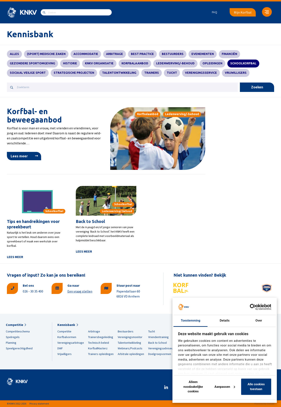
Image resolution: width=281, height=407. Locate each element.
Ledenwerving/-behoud (175, 63)
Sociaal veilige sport (28, 72)
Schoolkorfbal (243, 63)
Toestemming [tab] (190, 320)
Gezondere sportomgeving (32, 63)
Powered (259, 403)
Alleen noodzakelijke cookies (193, 386)
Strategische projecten (74, 72)
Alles (14, 54)
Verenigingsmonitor (130, 337)
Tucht (172, 72)
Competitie (14, 325)
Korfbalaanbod (135, 63)
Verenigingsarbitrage (70, 343)
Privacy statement (39, 403)
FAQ (214, 12)
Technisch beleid (98, 343)
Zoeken (257, 87)
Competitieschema (18, 331)
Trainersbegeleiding (100, 337)
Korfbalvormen (66, 337)
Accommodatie (85, 54)
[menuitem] (215, 12)
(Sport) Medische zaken (46, 54)
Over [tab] (259, 320)
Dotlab (270, 403)
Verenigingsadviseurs (161, 348)
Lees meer (19, 156)
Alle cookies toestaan (256, 386)
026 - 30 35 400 (33, 291)
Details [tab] (224, 320)
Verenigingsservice (201, 72)
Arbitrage (114, 54)
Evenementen (202, 54)
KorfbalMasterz (98, 348)
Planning (11, 343)
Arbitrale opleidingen (131, 354)
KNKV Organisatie (99, 63)
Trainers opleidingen (101, 354)
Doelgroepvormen (159, 354)
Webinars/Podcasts (130, 348)
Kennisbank (66, 325)
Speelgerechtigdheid (19, 348)
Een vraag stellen (79, 291)
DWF (60, 348)
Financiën (229, 54)
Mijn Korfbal (243, 12)
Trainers (151, 72)
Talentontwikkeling (119, 72)
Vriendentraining (158, 337)
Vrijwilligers (236, 72)
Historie (70, 63)
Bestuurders (173, 54)
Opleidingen (212, 63)
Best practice (142, 54)
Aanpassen (224, 387)
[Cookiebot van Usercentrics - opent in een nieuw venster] (253, 307)
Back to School (90, 221)
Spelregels (13, 337)
